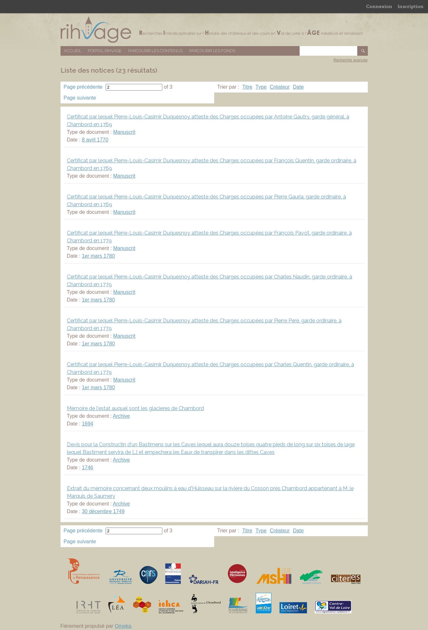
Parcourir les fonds (212, 50)
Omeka (123, 626)
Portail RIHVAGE (105, 50)
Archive (121, 416)
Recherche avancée (351, 60)
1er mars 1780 (98, 256)
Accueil (72, 50)
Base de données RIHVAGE (214, 29)
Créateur (280, 87)
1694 (87, 423)
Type (261, 87)
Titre (247, 87)
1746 (87, 467)
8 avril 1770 (95, 139)
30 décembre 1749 (103, 511)
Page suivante (80, 98)
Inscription (411, 6)
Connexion (379, 6)
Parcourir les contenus (155, 50)
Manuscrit (124, 132)
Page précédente (83, 87)
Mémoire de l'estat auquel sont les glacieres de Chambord (135, 408)
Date (298, 87)
